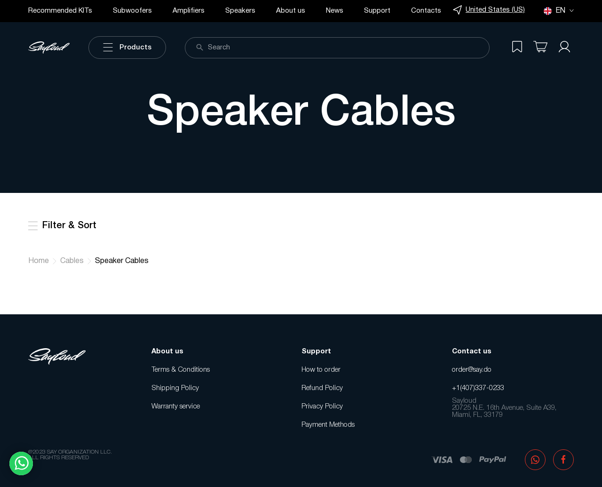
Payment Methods (328, 425)
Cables (72, 261)
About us (290, 11)
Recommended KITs (60, 11)
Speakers (240, 11)
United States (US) (489, 10)
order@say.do (471, 370)
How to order (321, 370)
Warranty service (175, 406)
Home (38, 261)
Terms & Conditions (180, 370)
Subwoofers (132, 11)
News (334, 11)
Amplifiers (189, 11)
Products (127, 47)
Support (377, 11)
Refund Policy (322, 388)
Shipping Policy (175, 388)
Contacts (426, 11)
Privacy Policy (322, 406)
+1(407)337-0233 (478, 388)
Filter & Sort (62, 226)
